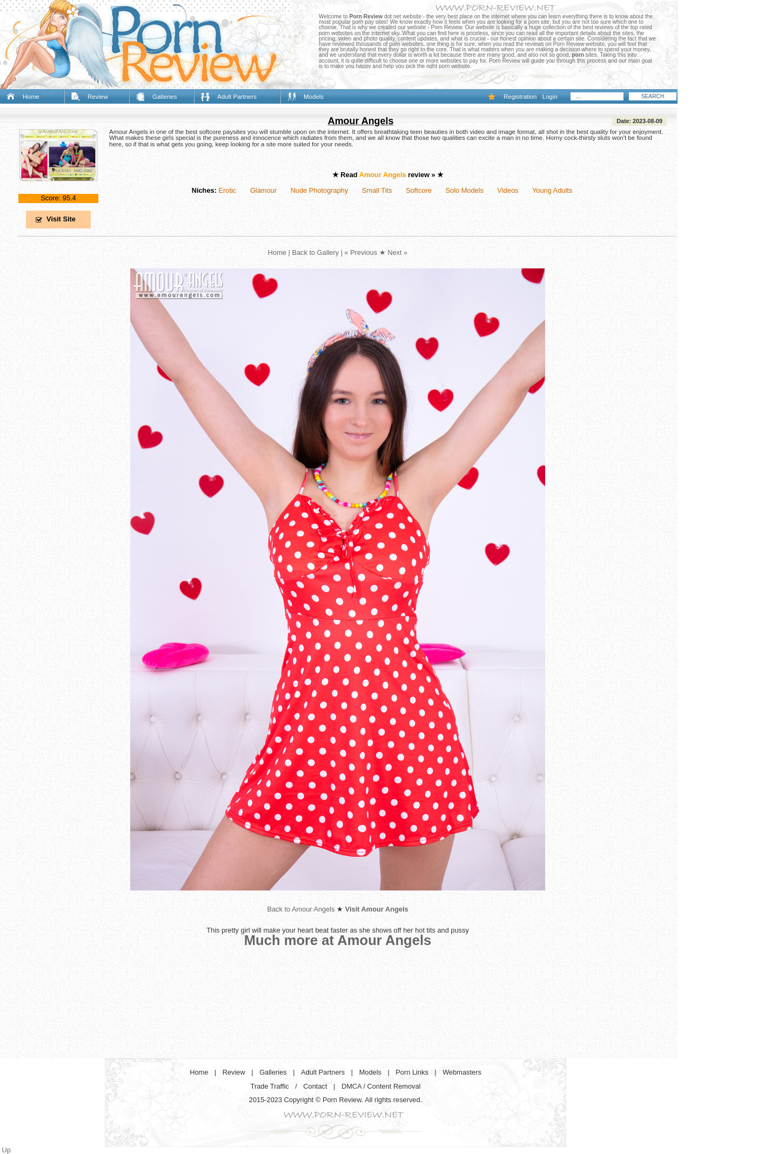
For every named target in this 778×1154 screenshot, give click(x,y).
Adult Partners (237, 96)
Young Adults (552, 190)
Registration (520, 96)
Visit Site (61, 219)
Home (31, 96)
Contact (315, 1086)
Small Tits (377, 190)
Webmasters (461, 1072)
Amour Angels (361, 121)
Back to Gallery (315, 252)
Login (550, 96)
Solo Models (465, 190)
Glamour (263, 190)
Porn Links (411, 1072)
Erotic (227, 190)
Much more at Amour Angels (338, 940)
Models (314, 96)
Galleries (164, 96)
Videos (508, 190)
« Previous (361, 252)
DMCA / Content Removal (381, 1086)
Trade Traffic (270, 1086)
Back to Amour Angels (300, 909)
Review (98, 96)
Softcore (419, 190)
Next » (397, 252)
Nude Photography (319, 190)
